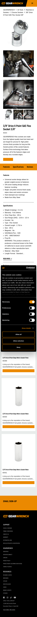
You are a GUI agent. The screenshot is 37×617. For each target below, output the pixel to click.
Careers (5, 557)
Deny (18, 347)
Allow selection (18, 341)
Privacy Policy (6, 561)
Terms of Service (7, 567)
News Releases (7, 584)
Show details (26, 328)
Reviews (30, 167)
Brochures (5, 578)
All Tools (20, 10)
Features (6, 167)
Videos (4, 587)
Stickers (5, 593)
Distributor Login (7, 540)
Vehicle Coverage (7, 528)
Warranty (5, 537)
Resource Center (7, 575)
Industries (5, 551)
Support (6, 525)
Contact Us (6, 534)
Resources (7, 572)
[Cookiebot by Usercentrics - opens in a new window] (26, 268)
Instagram (7, 597)
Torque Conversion (8, 531)
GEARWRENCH (9, 10)
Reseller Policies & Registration (11, 543)
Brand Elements (7, 590)
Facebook (4, 597)
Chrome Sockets (17, 12)
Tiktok (11, 597)
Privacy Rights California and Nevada (12, 563)
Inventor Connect (7, 554)
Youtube (14, 597)
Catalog (5, 581)
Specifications (18, 167)
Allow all (18, 334)
